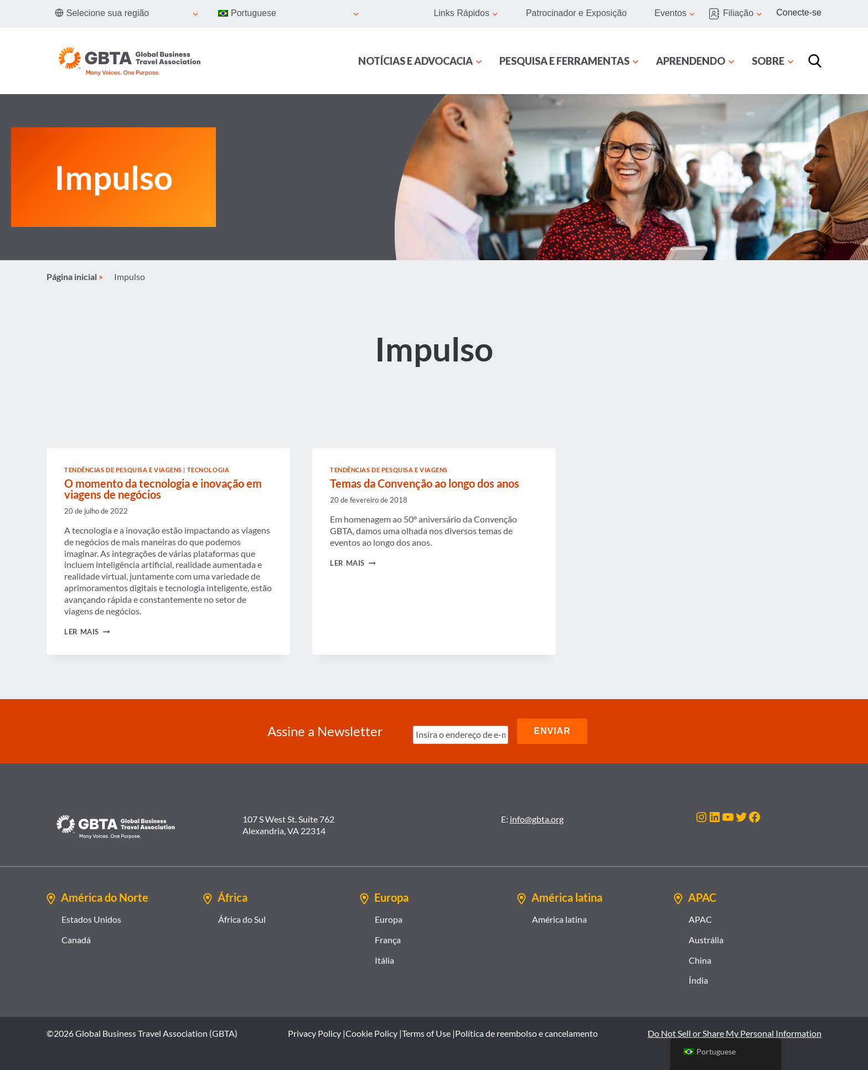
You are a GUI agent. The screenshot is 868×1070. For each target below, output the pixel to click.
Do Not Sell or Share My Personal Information (735, 1033)
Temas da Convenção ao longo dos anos (424, 483)
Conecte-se (799, 12)
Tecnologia (208, 469)
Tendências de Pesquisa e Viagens (123, 469)
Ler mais (87, 631)
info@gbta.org (537, 819)
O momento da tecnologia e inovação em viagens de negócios (163, 489)
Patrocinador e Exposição (576, 13)
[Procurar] (815, 61)
